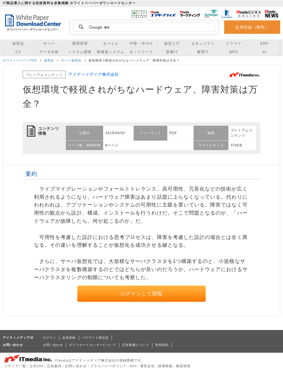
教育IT (203, 52)
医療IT (172, 52)
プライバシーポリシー (108, 366)
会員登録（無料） (252, 27)
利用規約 (162, 344)
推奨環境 (183, 366)
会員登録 (69, 337)
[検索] (143, 27)
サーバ (49, 43)
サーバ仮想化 (71, 60)
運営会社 (147, 366)
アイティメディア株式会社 (93, 74)
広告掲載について (135, 344)
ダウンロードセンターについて (92, 344)
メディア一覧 (15, 366)
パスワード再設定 (95, 337)
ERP (264, 43)
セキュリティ (203, 43)
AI (264, 52)
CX (18, 52)
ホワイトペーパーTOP (20, 60)
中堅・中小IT (141, 43)
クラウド (234, 43)
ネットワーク (141, 52)
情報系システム (110, 52)
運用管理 (80, 43)
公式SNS (36, 366)
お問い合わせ (53, 344)
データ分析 (49, 52)
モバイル (111, 43)
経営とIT (172, 43)
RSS (133, 366)
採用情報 (165, 366)
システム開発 (80, 52)
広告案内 (54, 366)
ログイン (49, 337)
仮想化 (18, 43)
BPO (233, 52)
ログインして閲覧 (141, 293)
